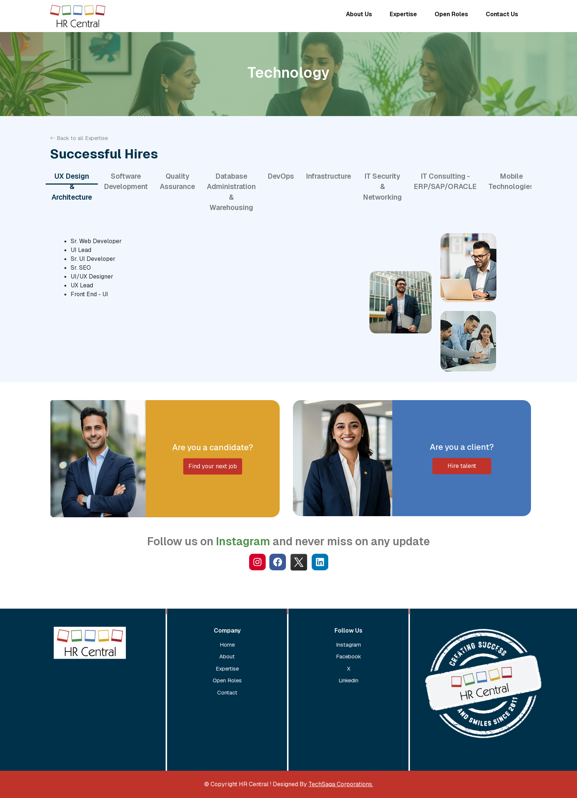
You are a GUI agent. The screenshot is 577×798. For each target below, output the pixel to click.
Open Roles (451, 14)
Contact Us (502, 14)
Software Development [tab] (126, 182)
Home (227, 644)
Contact (227, 692)
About (227, 656)
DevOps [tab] (281, 176)
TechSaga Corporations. (340, 784)
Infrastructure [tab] (328, 176)
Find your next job (212, 466)
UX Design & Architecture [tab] (72, 187)
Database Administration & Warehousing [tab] (231, 192)
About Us (359, 14)
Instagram (348, 644)
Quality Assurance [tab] (177, 182)
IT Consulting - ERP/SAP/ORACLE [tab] (445, 182)
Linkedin (348, 680)
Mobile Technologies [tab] (511, 182)
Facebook (348, 656)
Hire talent (461, 466)
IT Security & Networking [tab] (382, 187)
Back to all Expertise (79, 138)
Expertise (403, 14)
